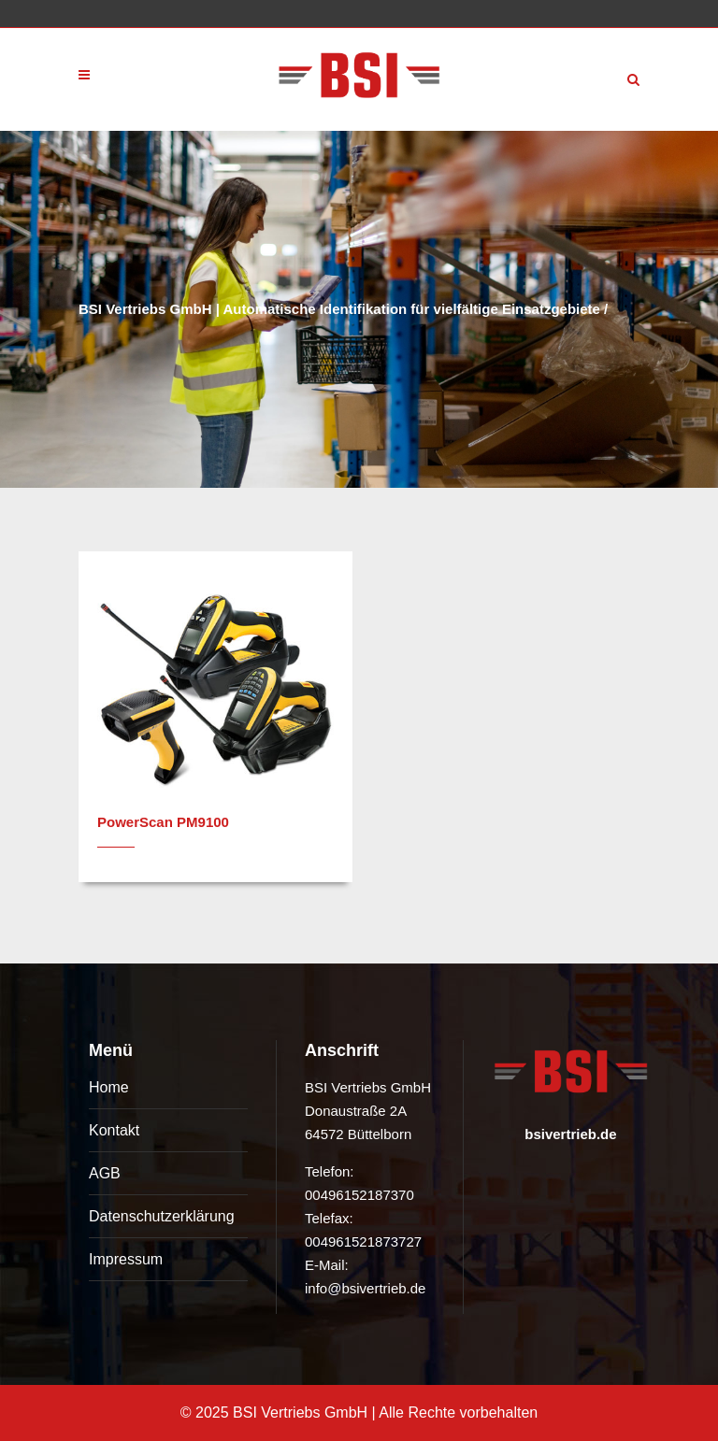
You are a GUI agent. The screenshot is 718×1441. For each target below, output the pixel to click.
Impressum (126, 1259)
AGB (105, 1173)
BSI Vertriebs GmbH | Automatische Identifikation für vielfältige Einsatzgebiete (339, 309)
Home (109, 1087)
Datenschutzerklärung (162, 1216)
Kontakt (114, 1130)
